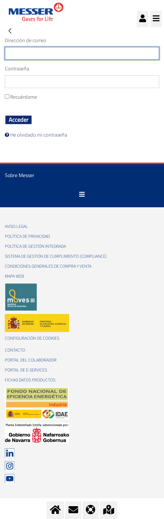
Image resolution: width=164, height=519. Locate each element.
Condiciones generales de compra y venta (48, 266)
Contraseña (17, 68)
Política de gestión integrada (35, 246)
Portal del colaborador (31, 360)
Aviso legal (16, 226)
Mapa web (14, 276)
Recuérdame (21, 97)
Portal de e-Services (26, 370)
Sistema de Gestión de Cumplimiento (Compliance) (56, 256)
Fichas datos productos (30, 380)
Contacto (15, 350)
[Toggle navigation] (82, 194)
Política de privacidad (27, 236)
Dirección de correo (25, 40)
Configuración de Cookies (32, 338)
